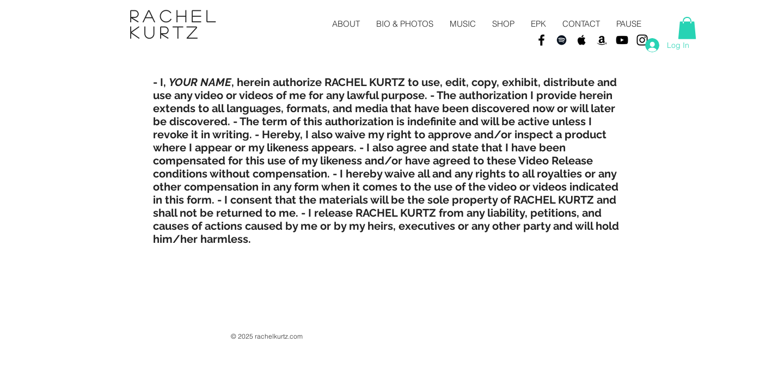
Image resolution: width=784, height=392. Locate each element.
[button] (687, 28)
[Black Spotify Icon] (561, 40)
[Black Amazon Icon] (602, 40)
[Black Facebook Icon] (541, 40)
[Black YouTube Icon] (622, 40)
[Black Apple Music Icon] (581, 40)
